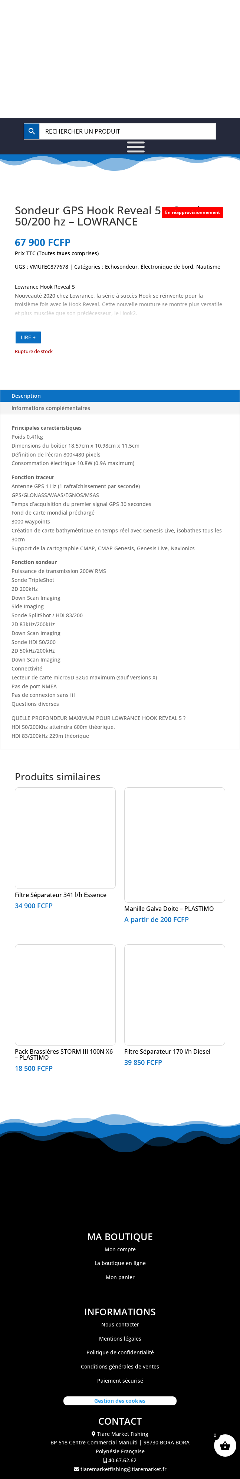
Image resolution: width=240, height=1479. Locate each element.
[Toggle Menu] (136, 146)
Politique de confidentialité (120, 1352)
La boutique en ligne (120, 1263)
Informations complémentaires (50, 408)
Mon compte (120, 1249)
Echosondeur (121, 266)
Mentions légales (120, 1338)
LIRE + (28, 337)
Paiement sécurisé (120, 1380)
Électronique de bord (167, 266)
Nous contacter (120, 1324)
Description (26, 395)
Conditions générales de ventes (120, 1366)
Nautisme (208, 266)
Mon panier (120, 1277)
